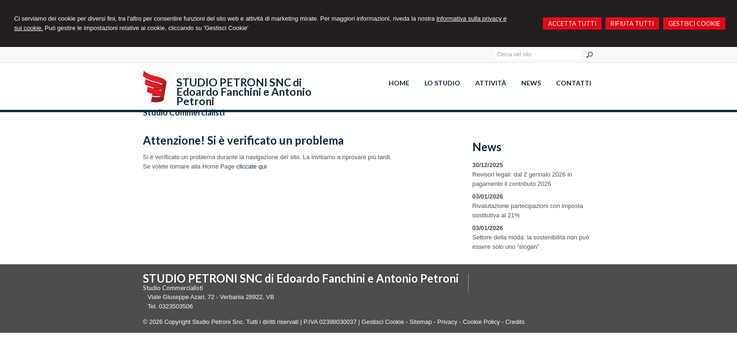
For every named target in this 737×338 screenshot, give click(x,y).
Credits (515, 321)
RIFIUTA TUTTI (632, 23)
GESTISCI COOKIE (694, 23)
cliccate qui (251, 166)
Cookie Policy (481, 321)
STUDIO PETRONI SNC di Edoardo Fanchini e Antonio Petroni (244, 92)
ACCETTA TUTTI (572, 23)
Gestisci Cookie (382, 321)
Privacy (447, 321)
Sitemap (420, 321)
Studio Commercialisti (184, 112)
